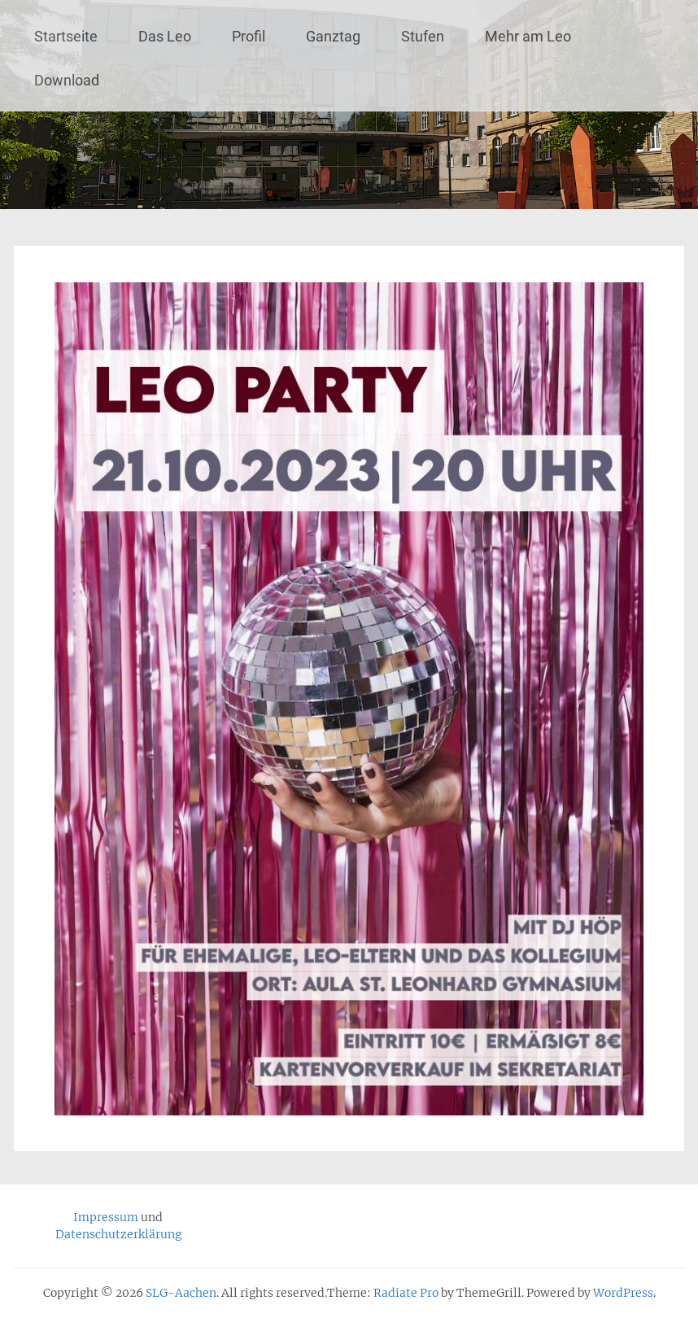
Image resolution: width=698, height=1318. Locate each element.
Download (66, 80)
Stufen (422, 36)
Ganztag (333, 36)
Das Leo (164, 36)
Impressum (105, 1217)
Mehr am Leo (528, 36)
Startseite (66, 36)
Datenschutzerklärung (118, 1234)
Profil (248, 36)
